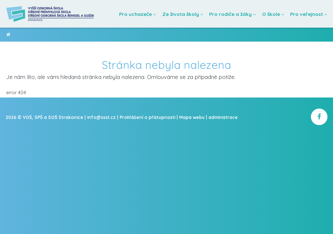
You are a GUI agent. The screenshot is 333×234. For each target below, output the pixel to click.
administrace (223, 117)
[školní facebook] (319, 117)
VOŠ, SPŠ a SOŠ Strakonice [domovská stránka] (8, 35)
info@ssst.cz (101, 117)
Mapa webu (192, 117)
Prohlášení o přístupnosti (147, 117)
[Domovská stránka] (50, 14)
